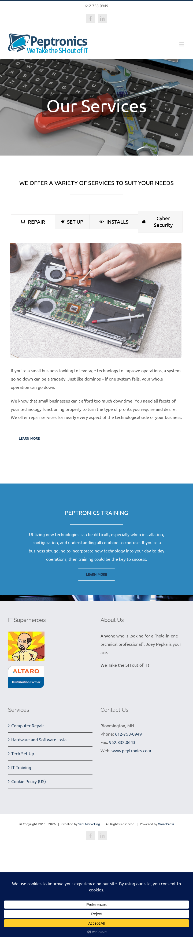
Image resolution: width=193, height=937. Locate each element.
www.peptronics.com (131, 750)
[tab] (33, 221)
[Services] (96, 107)
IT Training (21, 767)
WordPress (166, 824)
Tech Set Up (22, 753)
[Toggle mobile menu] (182, 44)
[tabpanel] (96, 346)
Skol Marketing (89, 824)
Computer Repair (27, 725)
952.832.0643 (122, 742)
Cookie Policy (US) (28, 781)
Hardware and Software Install (40, 739)
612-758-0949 (128, 733)
